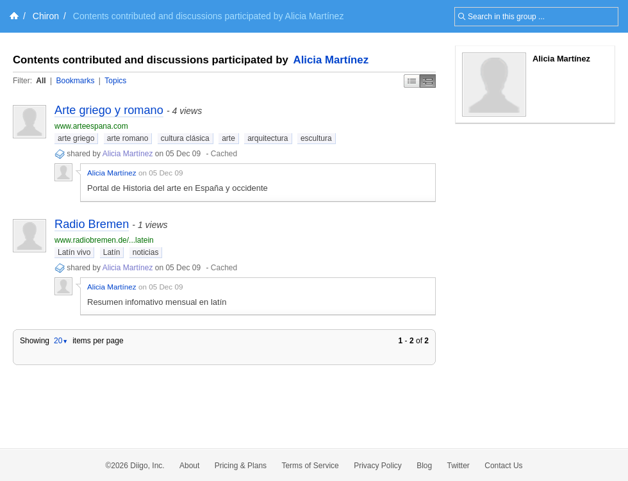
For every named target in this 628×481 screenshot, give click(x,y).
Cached (224, 153)
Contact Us (503, 465)
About (189, 465)
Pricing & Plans (241, 465)
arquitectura (267, 138)
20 (61, 340)
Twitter (458, 465)
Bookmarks (75, 80)
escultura (316, 138)
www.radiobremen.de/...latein (104, 240)
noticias (146, 252)
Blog (424, 465)
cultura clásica (185, 138)
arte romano (128, 138)
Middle (428, 81)
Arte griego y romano (108, 110)
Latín (111, 252)
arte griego (76, 138)
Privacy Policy (378, 465)
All (40, 80)
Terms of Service (309, 465)
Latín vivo (74, 252)
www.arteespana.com (91, 126)
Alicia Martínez (331, 60)
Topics (115, 80)
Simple (412, 81)
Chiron (46, 16)
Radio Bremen (91, 224)
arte (228, 138)
